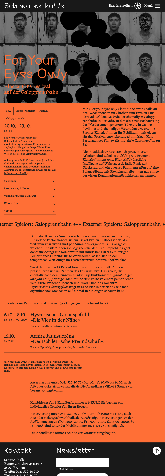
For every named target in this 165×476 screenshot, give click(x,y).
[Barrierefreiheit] (125, 6)
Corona (30, 210)
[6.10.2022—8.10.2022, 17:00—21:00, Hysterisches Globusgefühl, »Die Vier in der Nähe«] (82, 320)
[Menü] (152, 6)
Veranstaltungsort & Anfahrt (30, 195)
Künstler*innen (30, 203)
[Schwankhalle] (34, 5)
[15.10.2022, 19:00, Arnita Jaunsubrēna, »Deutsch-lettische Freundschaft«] (82, 341)
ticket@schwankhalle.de (62, 386)
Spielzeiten (30, 181)
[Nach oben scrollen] (157, 451)
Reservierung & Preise (30, 188)
